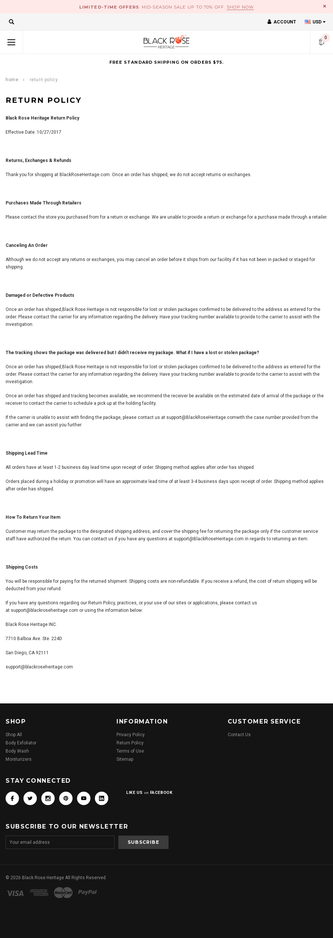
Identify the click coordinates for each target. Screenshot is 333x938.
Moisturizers (19, 759)
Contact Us (239, 734)
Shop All (14, 734)
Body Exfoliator (21, 742)
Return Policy (130, 742)
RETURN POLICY (44, 79)
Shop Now (240, 7)
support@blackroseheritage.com (44, 610)
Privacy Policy (130, 734)
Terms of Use (130, 751)
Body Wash (17, 751)
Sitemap (124, 759)
